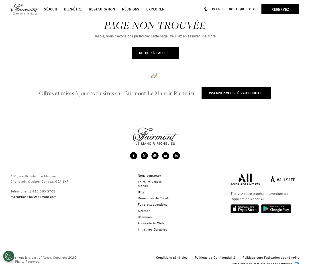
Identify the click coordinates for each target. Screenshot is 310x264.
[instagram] (155, 155)
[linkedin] (176, 155)
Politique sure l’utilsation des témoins (271, 258)
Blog (253, 9)
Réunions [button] (130, 9)
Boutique (237, 9)
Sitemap (144, 211)
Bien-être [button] (73, 9)
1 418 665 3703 (42, 191)
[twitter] (144, 155)
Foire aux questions (152, 205)
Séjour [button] (50, 9)
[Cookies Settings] (8, 256)
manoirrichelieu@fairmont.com (34, 196)
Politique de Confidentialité (215, 258)
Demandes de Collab (153, 198)
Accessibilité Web (151, 223)
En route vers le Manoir (150, 184)
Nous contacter (149, 176)
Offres (218, 9)
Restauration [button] (102, 9)
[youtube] (165, 155)
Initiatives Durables (152, 229)
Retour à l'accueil (155, 53)
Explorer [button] (155, 9)
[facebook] (133, 155)
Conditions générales (172, 258)
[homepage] (27, 9)
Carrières (145, 217)
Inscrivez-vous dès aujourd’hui (236, 93)
